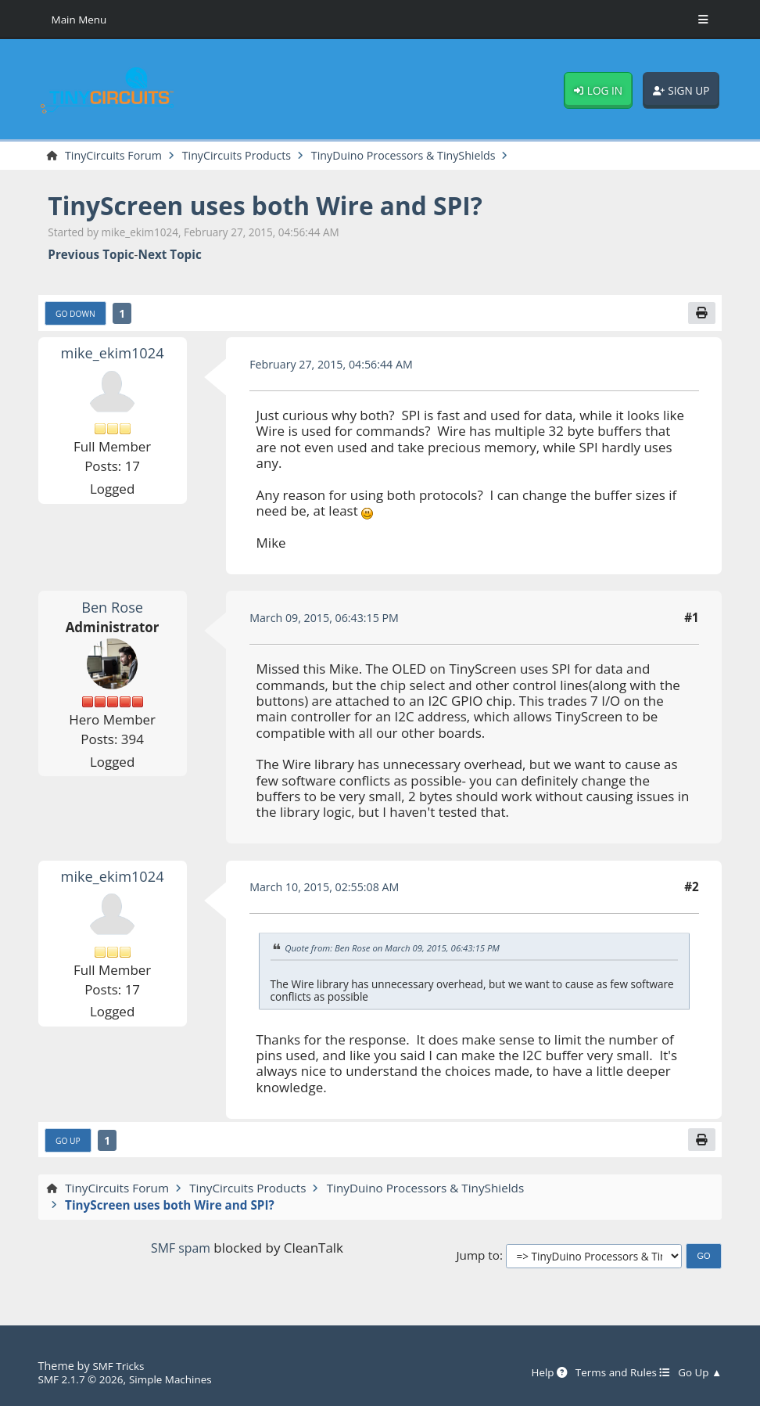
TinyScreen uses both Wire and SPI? (280, 207)
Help (537, 1372)
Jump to (478, 1259)
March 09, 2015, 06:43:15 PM (329, 619)
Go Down (77, 316)
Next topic (170, 256)
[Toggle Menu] (703, 19)
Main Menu (81, 19)
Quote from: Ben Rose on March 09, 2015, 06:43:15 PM (400, 951)
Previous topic (91, 256)
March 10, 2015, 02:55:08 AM (329, 889)
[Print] (700, 315)
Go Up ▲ (698, 1372)
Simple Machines (179, 1379)
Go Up (69, 1144)
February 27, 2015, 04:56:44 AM (336, 366)
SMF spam (180, 1251)
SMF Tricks (120, 1365)
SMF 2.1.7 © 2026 (84, 1379)
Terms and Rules (615, 1372)
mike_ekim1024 (112, 355)
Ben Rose (112, 609)
